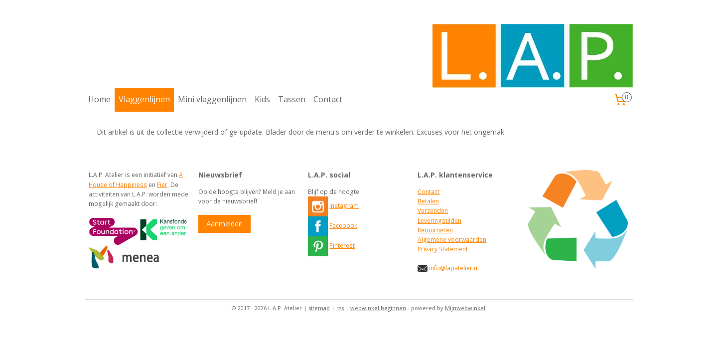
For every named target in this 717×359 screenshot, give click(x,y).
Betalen (428, 201)
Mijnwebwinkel (465, 308)
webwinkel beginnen (378, 308)
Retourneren (435, 230)
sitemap (319, 308)
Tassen (291, 99)
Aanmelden (224, 223)
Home (99, 99)
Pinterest (342, 245)
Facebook (343, 225)
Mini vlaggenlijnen (212, 99)
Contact (327, 99)
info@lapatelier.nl (454, 268)
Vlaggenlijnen (144, 99)
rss (340, 308)
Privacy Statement (443, 249)
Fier (162, 184)
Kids (262, 99)
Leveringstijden (439, 220)
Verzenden (433, 210)
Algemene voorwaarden (452, 239)
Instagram (344, 205)
